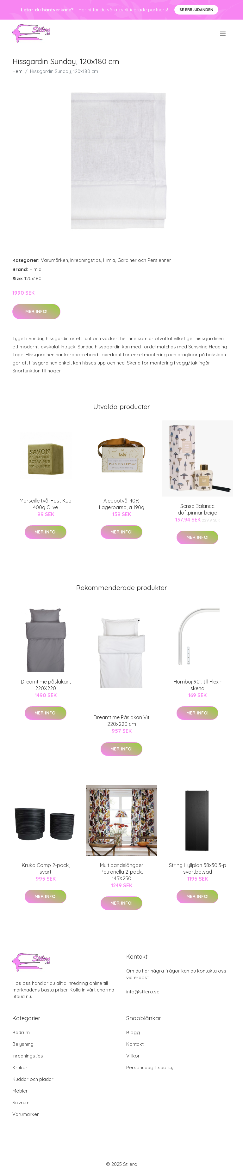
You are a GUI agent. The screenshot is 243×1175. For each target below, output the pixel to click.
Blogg (133, 1032)
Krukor (20, 1067)
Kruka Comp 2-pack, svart (46, 868)
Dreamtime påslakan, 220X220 (46, 684)
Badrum (21, 1032)
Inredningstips (85, 260)
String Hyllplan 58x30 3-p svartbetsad (197, 868)
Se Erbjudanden (196, 9)
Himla (109, 260)
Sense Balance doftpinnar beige (197, 509)
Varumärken (54, 260)
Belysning (23, 1044)
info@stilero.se (142, 992)
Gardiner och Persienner (144, 260)
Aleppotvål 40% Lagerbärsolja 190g (121, 503)
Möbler (20, 1091)
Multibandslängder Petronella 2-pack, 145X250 (121, 872)
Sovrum (20, 1103)
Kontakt (135, 1044)
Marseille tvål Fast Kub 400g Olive (46, 503)
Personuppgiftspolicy (149, 1067)
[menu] (223, 34)
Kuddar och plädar (32, 1079)
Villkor (133, 1056)
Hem (17, 71)
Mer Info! (36, 311)
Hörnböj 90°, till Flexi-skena (197, 684)
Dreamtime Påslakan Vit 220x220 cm (122, 720)
